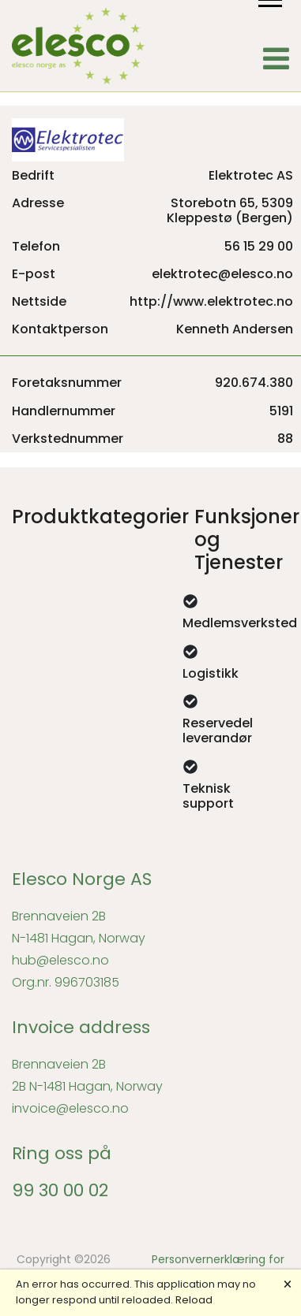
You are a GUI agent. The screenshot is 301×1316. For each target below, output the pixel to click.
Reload (194, 1300)
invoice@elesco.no (70, 1108)
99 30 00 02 (60, 1190)
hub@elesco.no (60, 960)
